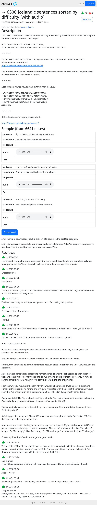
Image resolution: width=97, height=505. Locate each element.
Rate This (86, 19)
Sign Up (90, 3)
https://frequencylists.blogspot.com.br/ (20, 123)
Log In (81, 3)
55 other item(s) (27, 27)
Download (10, 232)
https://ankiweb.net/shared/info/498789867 (22, 65)
